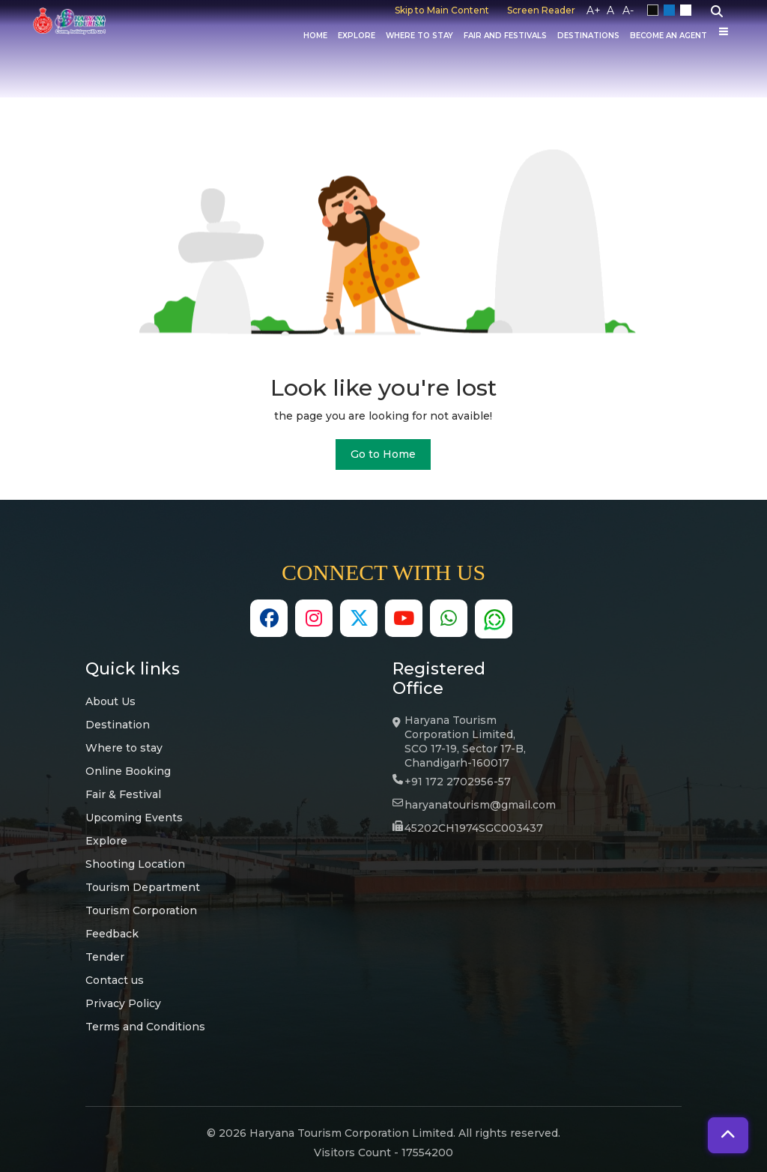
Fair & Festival (123, 794)
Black (655, 10)
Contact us (114, 980)
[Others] (723, 31)
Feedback (112, 933)
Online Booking (128, 771)
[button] (728, 1135)
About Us (110, 701)
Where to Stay (419, 35)
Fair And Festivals (505, 35)
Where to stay (124, 748)
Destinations (588, 35)
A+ (593, 10)
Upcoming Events (134, 817)
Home (315, 35)
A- (628, 10)
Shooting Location (135, 864)
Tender (104, 957)
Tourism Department (142, 887)
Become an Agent (668, 35)
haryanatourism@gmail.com (480, 805)
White (688, 10)
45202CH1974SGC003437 (473, 828)
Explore (356, 35)
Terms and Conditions (145, 1026)
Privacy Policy (123, 1003)
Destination (117, 724)
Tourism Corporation (141, 910)
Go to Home (383, 454)
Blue (672, 10)
